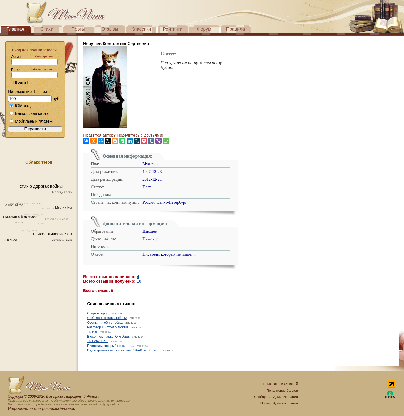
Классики (141, 29)
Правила (235, 29)
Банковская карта (29, 113)
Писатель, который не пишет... (110, 346)
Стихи (46, 29)
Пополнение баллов (282, 390)
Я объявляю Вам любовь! (107, 318)
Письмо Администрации (279, 403)
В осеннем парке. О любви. (108, 336)
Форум (204, 29)
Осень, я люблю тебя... (105, 322)
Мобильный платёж (31, 121)
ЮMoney (20, 106)
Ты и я (92, 332)
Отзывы (109, 29)
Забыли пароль (41, 69)
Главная (15, 29)
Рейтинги (172, 29)
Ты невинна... (97, 341)
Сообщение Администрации (276, 397)
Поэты (78, 29)
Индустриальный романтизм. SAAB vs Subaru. (123, 350)
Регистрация (44, 56)
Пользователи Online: (279, 384)
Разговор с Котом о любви (107, 327)
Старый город (97, 313)
